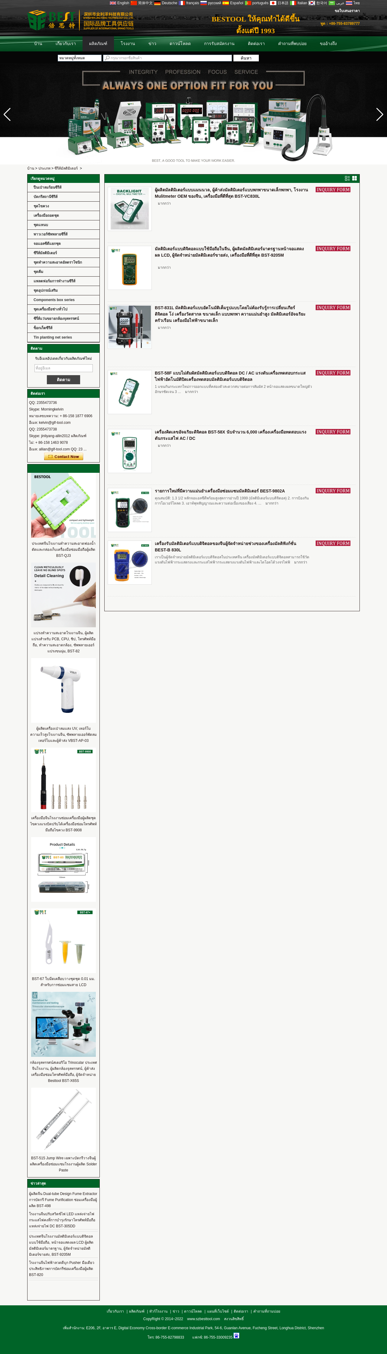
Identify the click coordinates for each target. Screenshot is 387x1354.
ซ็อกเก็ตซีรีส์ (43, 328)
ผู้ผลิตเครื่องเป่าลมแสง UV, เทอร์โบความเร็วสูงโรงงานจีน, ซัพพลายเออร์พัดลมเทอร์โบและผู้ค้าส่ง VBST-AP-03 (63, 734)
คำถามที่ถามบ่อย (266, 1311)
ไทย (356, 3)
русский (214, 3)
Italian (302, 3)
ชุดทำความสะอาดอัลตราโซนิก (58, 262)
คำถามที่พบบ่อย (292, 43)
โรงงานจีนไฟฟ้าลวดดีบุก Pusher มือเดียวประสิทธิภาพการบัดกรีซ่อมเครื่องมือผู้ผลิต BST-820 (61, 1269)
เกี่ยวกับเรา (66, 43)
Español (236, 3)
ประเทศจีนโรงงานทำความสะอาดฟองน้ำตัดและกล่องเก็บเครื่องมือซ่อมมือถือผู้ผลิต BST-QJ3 (64, 549)
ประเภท (44, 168)
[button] (380, 114)
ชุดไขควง (41, 206)
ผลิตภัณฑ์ (98, 43)
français (192, 3)
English (123, 3)
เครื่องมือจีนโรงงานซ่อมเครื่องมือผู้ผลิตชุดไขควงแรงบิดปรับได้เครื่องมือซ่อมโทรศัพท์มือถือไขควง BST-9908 (63, 824)
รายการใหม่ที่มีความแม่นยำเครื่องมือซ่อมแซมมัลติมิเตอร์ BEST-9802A (220, 491)
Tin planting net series (53, 337)
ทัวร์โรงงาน (158, 1311)
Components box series (54, 300)
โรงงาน (128, 43)
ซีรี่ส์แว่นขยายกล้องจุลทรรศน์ (56, 319)
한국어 (321, 3)
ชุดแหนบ (41, 225)
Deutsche (169, 3)
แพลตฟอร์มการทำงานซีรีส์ (54, 281)
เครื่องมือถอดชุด (46, 215)
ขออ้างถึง (328, 43)
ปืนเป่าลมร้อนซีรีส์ (47, 187)
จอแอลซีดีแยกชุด (47, 244)
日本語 (283, 3)
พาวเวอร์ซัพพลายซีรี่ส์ (50, 234)
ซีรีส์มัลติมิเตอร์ (66, 168)
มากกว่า (164, 203)
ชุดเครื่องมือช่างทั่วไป (50, 309)
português (260, 3)
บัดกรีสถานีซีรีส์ (45, 197)
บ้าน (38, 43)
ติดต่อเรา (256, 43)
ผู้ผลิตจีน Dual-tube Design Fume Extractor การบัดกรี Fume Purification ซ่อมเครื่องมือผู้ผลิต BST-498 (63, 1200)
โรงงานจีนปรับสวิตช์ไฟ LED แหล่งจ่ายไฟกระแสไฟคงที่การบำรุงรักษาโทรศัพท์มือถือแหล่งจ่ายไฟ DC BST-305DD (62, 1220)
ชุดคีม (38, 272)
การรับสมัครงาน (219, 43)
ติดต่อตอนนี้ (63, 457)
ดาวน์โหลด (180, 43)
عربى (340, 3)
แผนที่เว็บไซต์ (218, 1311)
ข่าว (152, 43)
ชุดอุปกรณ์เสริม (46, 290)
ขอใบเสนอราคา (347, 11)
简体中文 (145, 3)
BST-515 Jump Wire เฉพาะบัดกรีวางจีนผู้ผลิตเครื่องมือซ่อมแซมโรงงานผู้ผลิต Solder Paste (63, 1164)
